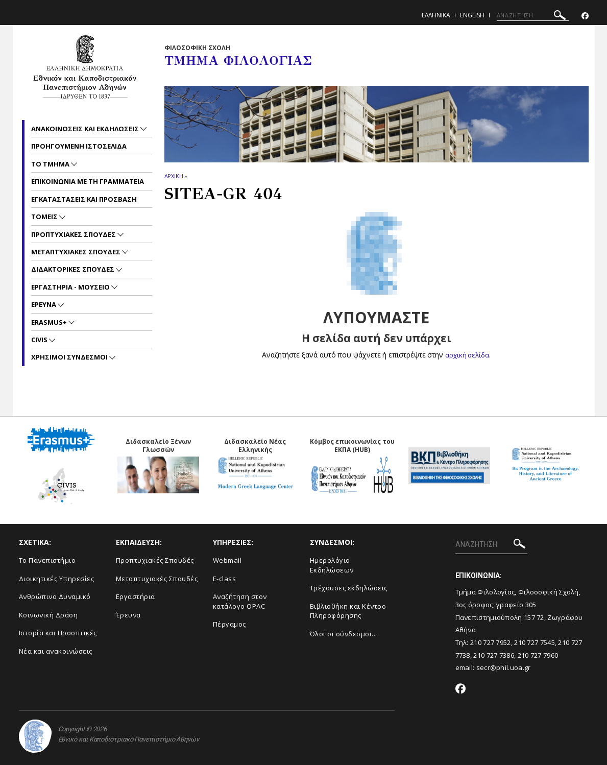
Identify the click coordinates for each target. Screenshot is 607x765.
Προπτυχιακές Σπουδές (155, 560)
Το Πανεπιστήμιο (47, 560)
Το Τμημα (51, 164)
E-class (224, 578)
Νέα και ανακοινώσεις (55, 651)
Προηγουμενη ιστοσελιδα (79, 146)
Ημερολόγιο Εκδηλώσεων (332, 565)
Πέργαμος (229, 624)
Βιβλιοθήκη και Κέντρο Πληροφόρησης (348, 611)
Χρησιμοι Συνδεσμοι (70, 357)
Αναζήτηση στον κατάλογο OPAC (240, 601)
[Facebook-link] (585, 16)
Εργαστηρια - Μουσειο (71, 287)
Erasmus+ (49, 322)
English (472, 15)
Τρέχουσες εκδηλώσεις (348, 587)
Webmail (227, 560)
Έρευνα (128, 614)
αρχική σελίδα (467, 355)
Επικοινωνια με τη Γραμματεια (87, 181)
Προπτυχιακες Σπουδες (74, 234)
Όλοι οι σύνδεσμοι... (343, 633)
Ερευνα (44, 304)
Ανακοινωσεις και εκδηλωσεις (85, 128)
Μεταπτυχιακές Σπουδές (157, 578)
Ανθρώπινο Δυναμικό (55, 596)
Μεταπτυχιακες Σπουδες (76, 251)
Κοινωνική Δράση (48, 614)
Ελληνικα (436, 15)
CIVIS (40, 339)
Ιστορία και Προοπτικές (58, 632)
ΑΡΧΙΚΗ (173, 176)
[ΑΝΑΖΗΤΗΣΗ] (533, 15)
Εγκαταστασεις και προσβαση (84, 199)
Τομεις (45, 216)
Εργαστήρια (135, 596)
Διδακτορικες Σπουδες (73, 269)
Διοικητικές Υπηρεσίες (56, 578)
